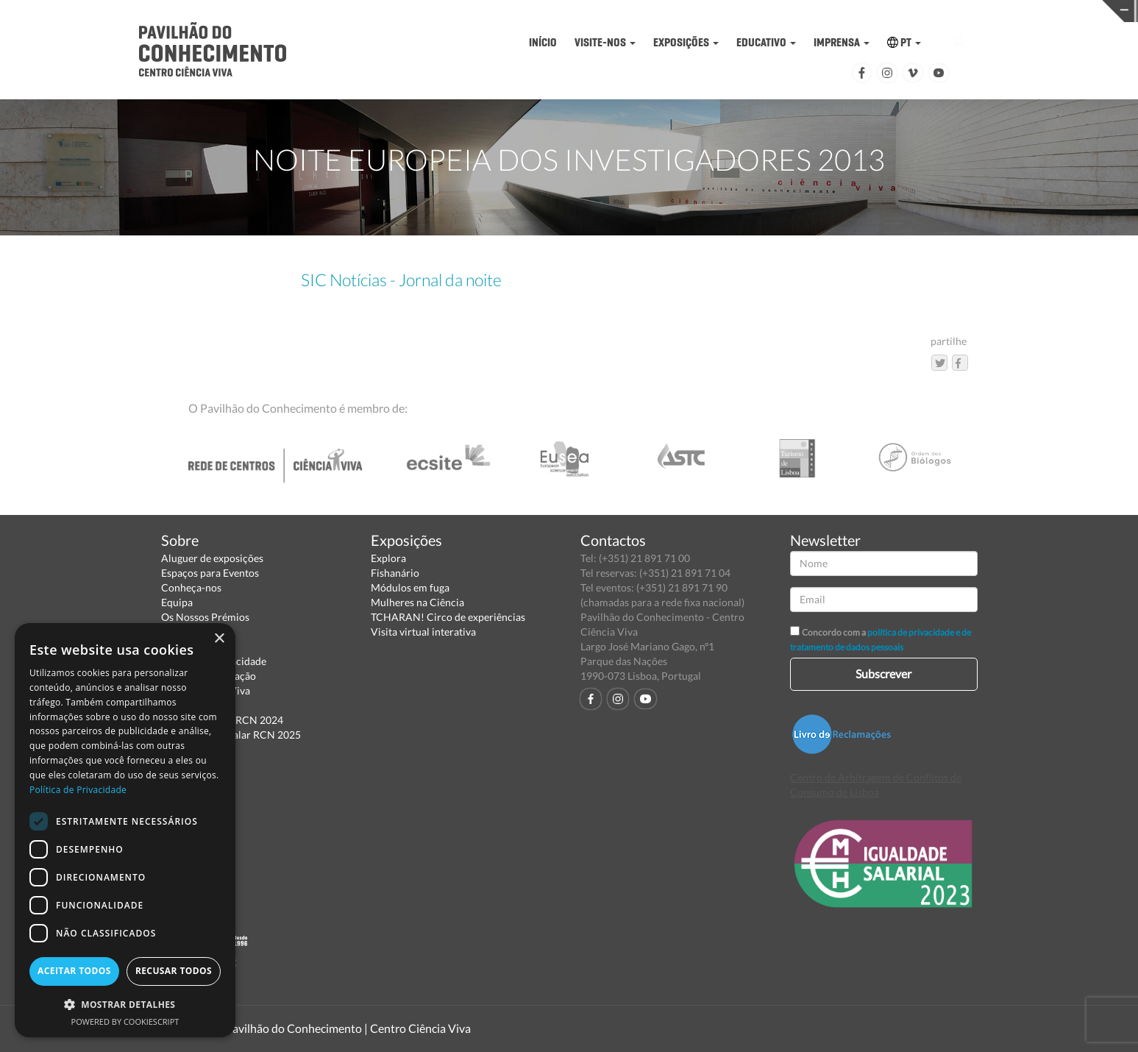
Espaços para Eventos (210, 572)
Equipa (177, 602)
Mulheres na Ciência (417, 602)
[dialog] (125, 830)
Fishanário (395, 572)
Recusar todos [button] (173, 970)
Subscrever (883, 673)
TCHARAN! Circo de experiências (448, 617)
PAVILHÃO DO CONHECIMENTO (522, 11)
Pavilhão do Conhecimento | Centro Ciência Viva (348, 1028)
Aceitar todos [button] (74, 970)
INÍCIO (543, 42)
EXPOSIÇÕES (686, 42)
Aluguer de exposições (212, 558)
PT (904, 42)
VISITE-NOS (605, 42)
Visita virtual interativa (423, 631)
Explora (388, 558)
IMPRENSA (841, 42)
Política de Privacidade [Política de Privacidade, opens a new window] (78, 789)
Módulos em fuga (410, 587)
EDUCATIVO (766, 42)
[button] (125, 1003)
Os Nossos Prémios (205, 617)
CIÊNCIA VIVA (769, 9)
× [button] (218, 638)
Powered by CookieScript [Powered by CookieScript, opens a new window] (125, 1021)
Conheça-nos (191, 587)
